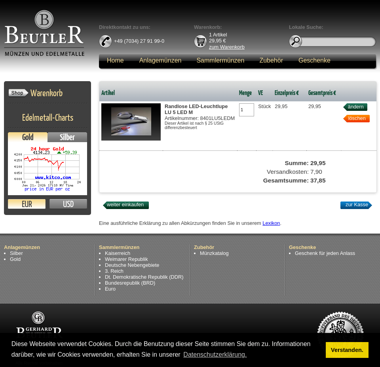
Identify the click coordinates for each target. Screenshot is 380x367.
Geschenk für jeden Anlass (325, 253)
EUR (27, 204)
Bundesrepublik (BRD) (130, 283)
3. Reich (114, 271)
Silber (67, 137)
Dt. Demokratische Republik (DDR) (144, 277)
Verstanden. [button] (347, 350)
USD (68, 204)
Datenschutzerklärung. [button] (215, 354)
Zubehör (271, 60)
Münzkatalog (214, 253)
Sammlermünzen (220, 60)
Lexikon (271, 223)
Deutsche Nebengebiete (132, 265)
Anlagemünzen (160, 60)
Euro (110, 289)
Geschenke (314, 60)
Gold (27, 137)
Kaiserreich (117, 253)
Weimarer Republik (126, 259)
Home (115, 60)
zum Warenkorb (227, 46)
